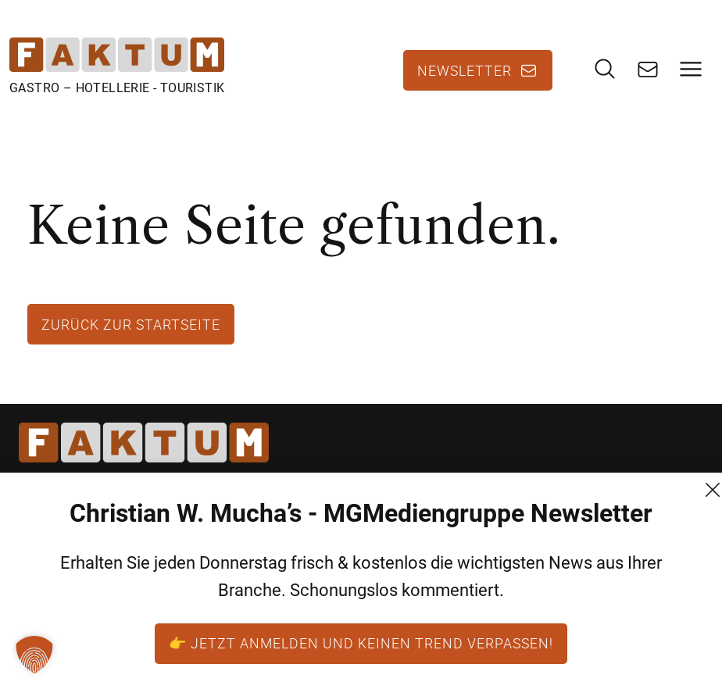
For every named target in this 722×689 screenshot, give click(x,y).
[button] (34, 654)
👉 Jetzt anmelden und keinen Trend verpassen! (361, 643)
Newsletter (464, 70)
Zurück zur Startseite (130, 324)
